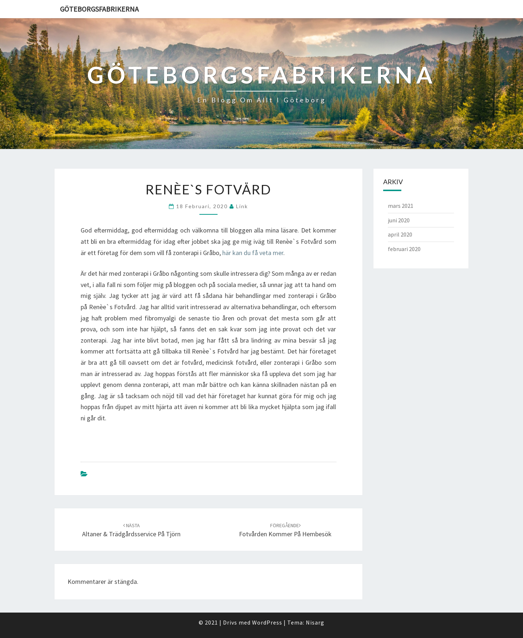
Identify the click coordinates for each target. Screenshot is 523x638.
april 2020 (400, 234)
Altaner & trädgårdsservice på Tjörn (131, 530)
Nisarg (315, 622)
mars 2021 (400, 205)
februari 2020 (404, 249)
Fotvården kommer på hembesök (285, 530)
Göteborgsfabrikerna (99, 8)
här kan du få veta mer (252, 253)
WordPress (267, 622)
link (242, 206)
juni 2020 (399, 220)
